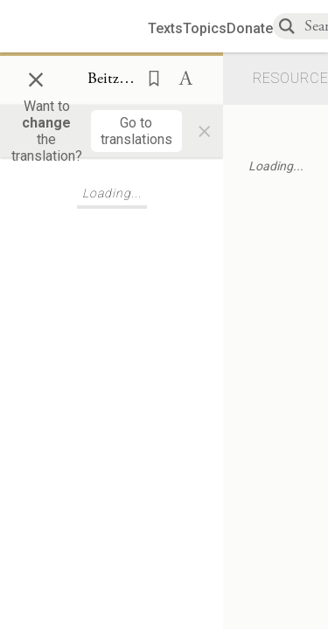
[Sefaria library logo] (80, 27)
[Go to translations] (136, 131)
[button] (149, 76)
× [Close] (35, 76)
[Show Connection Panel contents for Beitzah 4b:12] (111, 79)
